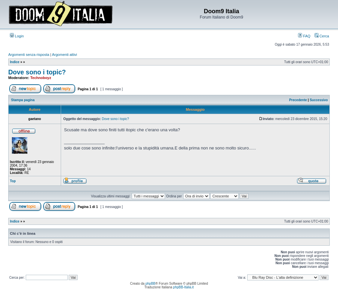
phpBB (150, 283)
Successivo (319, 100)
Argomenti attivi (64, 55)
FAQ (304, 36)
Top (13, 181)
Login (17, 36)
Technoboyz (40, 78)
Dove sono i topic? (37, 72)
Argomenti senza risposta (28, 55)
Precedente (298, 100)
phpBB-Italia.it (183, 287)
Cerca (322, 36)
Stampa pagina (23, 100)
